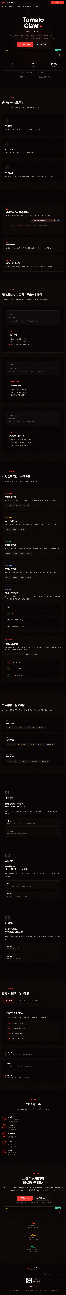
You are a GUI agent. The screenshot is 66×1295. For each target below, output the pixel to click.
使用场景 (29, 6)
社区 (33, 6)
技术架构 (23, 6)
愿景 (37, 6)
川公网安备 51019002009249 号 (49, 1290)
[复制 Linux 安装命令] (59, 55)
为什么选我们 (11, 6)
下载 (57, 2)
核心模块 (18, 6)
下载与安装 (60, 1274)
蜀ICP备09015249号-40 (34, 1290)
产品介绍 (4, 6)
